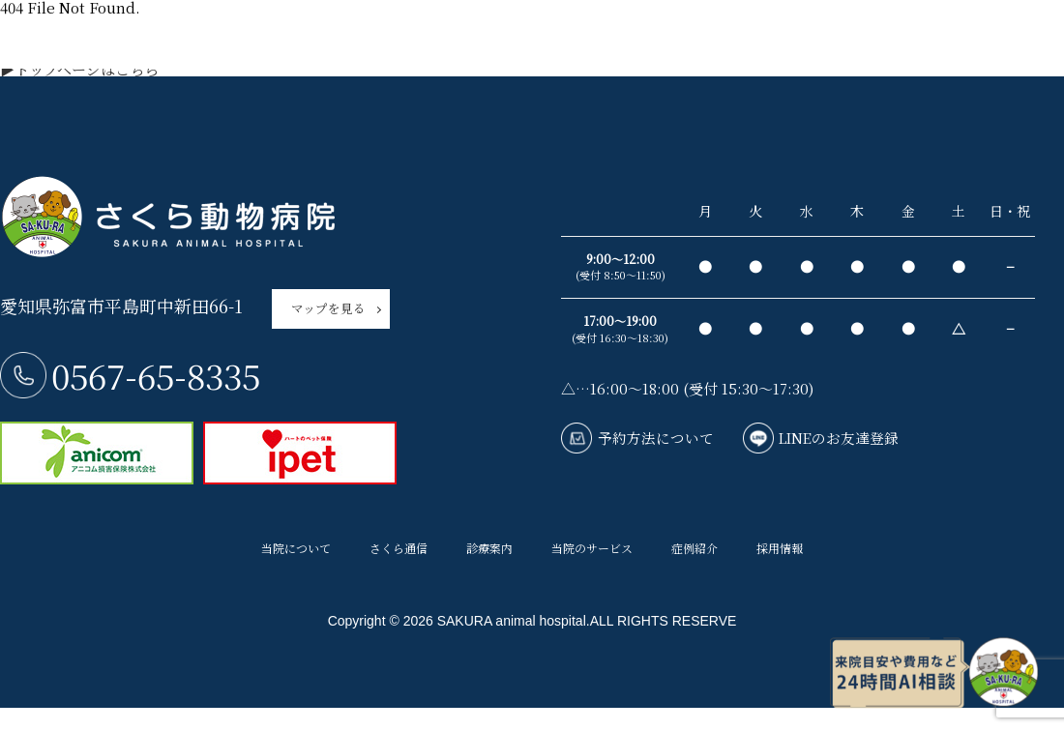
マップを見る (328, 311)
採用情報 (779, 555)
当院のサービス (592, 555)
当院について (296, 555)
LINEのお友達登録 (845, 438)
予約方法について (658, 438)
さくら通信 (398, 555)
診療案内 (489, 555)
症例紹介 (694, 555)
